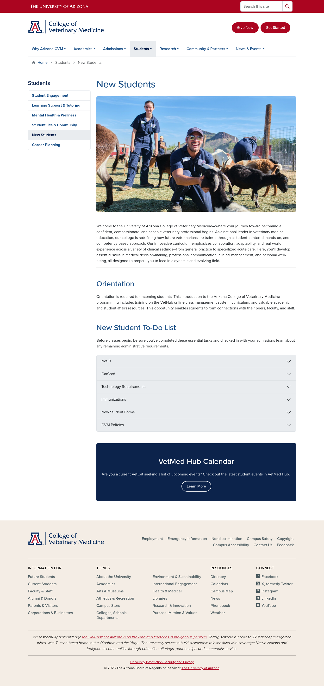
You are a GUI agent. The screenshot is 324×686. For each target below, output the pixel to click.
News (215, 598)
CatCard (108, 374)
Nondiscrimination (227, 538)
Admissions (113, 48)
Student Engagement (50, 95)
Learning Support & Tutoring (56, 105)
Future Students (41, 576)
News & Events (249, 48)
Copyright (285, 538)
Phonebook (220, 605)
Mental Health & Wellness (54, 115)
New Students (44, 135)
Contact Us (263, 545)
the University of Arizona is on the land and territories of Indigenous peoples (144, 637)
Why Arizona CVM (47, 48)
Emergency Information (187, 538)
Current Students (42, 584)
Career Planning (46, 144)
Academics (83, 48)
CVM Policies (112, 425)
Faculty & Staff (40, 591)
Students (141, 48)
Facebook (270, 576)
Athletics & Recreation (115, 598)
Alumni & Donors (42, 598)
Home (42, 62)
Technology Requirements (123, 386)
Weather (218, 612)
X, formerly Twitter (277, 584)
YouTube (269, 605)
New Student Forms (118, 412)
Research (168, 48)
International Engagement (175, 584)
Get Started (275, 27)
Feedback (285, 545)
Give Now (245, 27)
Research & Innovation (172, 605)
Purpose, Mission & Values (175, 612)
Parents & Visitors (43, 605)
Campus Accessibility (231, 545)
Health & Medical (167, 591)
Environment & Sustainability (177, 576)
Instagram (270, 591)
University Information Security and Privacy (162, 662)
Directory (218, 576)
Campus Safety (260, 538)
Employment (152, 538)
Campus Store (108, 605)
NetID (106, 361)
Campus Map (222, 591)
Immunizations (113, 399)
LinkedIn (269, 598)
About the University (113, 576)
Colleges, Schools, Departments (111, 615)
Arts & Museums (110, 591)
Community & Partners (206, 48)
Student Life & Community (54, 125)
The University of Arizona (200, 668)
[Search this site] (261, 6)
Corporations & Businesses (50, 612)
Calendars (219, 584)
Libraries (160, 598)
